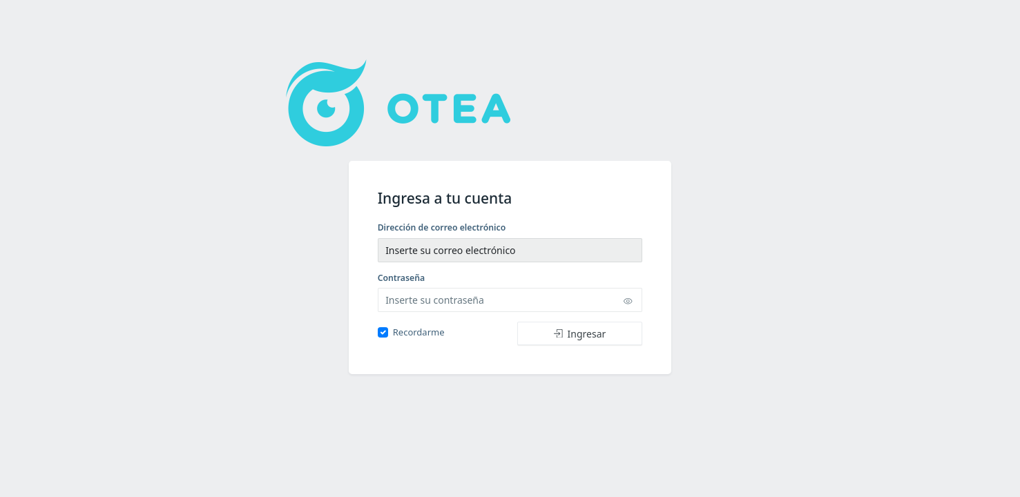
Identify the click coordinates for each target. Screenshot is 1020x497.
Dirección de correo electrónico (442, 227)
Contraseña (401, 278)
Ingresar (580, 333)
